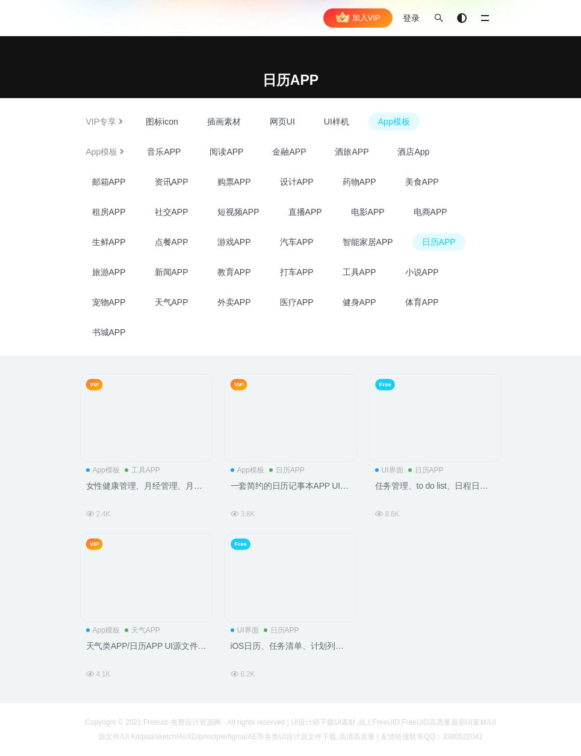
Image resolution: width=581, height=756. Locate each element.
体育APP (422, 302)
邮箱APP (109, 182)
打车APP (297, 272)
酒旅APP (351, 151)
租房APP (109, 212)
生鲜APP (109, 242)
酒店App (413, 151)
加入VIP (358, 18)
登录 (411, 18)
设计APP (297, 182)
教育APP (234, 272)
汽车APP (297, 242)
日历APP (439, 242)
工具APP (359, 272)
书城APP (109, 332)
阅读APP (226, 151)
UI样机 (336, 121)
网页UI (282, 121)
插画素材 (224, 121)
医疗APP (297, 302)
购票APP (234, 182)
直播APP (305, 212)
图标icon (162, 121)
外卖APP (234, 302)
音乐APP (164, 151)
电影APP (368, 212)
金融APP (289, 151)
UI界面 (389, 470)
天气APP (171, 302)
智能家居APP (368, 242)
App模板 (394, 121)
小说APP (422, 272)
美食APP (422, 182)
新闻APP (171, 272)
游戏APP (234, 242)
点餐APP (171, 242)
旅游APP (109, 272)
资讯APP (171, 182)
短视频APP (238, 212)
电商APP (430, 212)
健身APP (359, 302)
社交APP (171, 212)
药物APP (359, 182)
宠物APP (109, 302)
